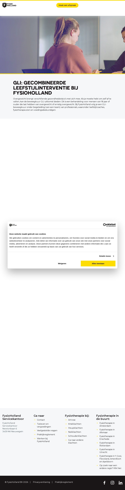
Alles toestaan (98, 263)
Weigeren (62, 263)
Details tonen (105, 256)
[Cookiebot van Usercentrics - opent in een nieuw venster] (105, 225)
